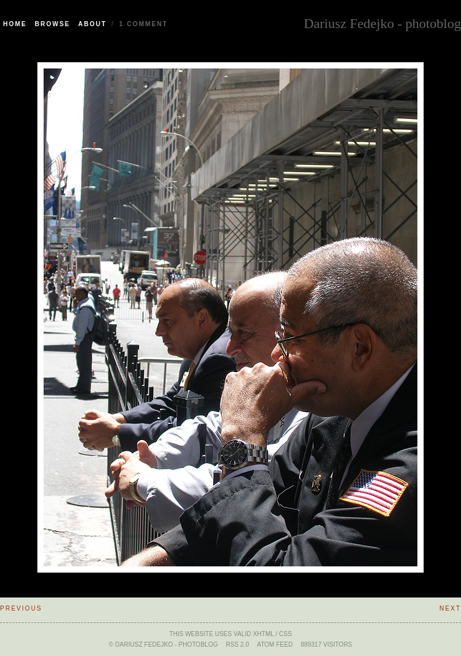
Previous (21, 608)
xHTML (263, 633)
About (92, 24)
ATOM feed (274, 644)
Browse (52, 24)
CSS (285, 633)
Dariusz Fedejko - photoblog (382, 22)
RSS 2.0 (237, 644)
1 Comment (143, 24)
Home (15, 24)
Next (450, 608)
